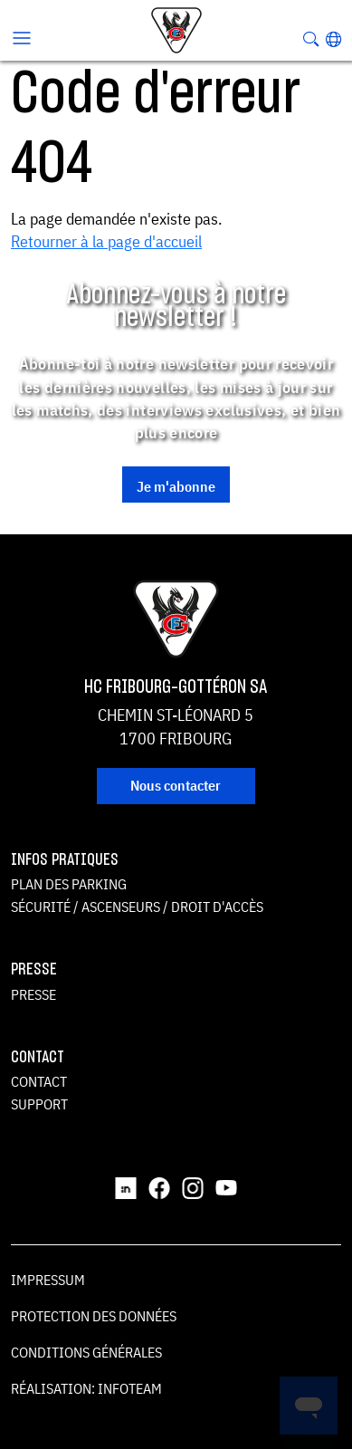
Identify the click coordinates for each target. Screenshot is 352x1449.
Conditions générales (86, 1352)
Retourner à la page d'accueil (106, 241)
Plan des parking (69, 884)
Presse (33, 994)
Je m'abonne (176, 486)
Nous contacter (175, 785)
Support (39, 1104)
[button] (333, 39)
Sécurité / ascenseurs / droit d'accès (137, 906)
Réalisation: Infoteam (86, 1388)
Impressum (48, 1280)
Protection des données (93, 1316)
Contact (39, 1081)
